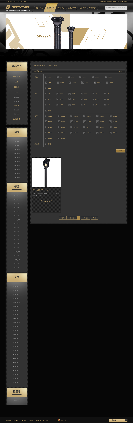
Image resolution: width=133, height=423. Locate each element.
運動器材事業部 (122, 1)
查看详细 (46, 201)
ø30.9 (17, 252)
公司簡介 (39, 8)
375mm (16, 338)
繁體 (25, 1)
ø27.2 (17, 220)
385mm (16, 346)
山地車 (16, 97)
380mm (16, 342)
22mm (17, 173)
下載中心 (30, 420)
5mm (16, 145)
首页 (45, 65)
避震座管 (16, 114)
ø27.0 (16, 216)
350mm (16, 322)
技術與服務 (72, 8)
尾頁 (94, 218)
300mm (16, 302)
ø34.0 (16, 268)
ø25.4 (16, 196)
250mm (16, 294)
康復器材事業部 (112, 1)
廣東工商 (63, 420)
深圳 (16, 401)
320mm (16, 306)
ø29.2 (16, 228)
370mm (16, 334)
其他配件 (16, 119)
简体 (15, 1)
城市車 (16, 105)
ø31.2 (16, 256)
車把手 (16, 87)
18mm (17, 165)
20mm (17, 169)
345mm (16, 318)
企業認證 (23, 420)
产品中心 (50, 65)
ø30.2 (16, 240)
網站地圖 (8, 420)
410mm (16, 358)
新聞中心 (61, 8)
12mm (17, 149)
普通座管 (16, 110)
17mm (17, 161)
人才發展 (82, 8)
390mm (16, 350)
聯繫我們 (92, 8)
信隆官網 (103, 1)
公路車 (16, 101)
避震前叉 (16, 76)
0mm (16, 141)
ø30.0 (16, 236)
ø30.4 (16, 244)
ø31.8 (16, 264)
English (20, 1)
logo (18, 8)
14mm (17, 153)
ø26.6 (16, 208)
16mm (17, 157)
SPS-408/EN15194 (40, 190)
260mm (16, 298)
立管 (16, 82)
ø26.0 (16, 204)
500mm (16, 374)
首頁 (63, 218)
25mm (17, 177)
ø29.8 (16, 232)
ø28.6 (16, 224)
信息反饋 (15, 420)
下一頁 (86, 218)
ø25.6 (16, 200)
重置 (120, 151)
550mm (16, 378)
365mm (16, 330)
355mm (16, 326)
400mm (16, 354)
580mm (16, 382)
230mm (16, 290)
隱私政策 (38, 420)
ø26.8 (16, 212)
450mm (16, 366)
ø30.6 (16, 248)
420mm (16, 362)
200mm (16, 286)
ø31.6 (17, 260)
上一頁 (72, 218)
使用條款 (46, 420)
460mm (16, 370)
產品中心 (50, 8)
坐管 (16, 92)
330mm (16, 310)
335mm (16, 314)
